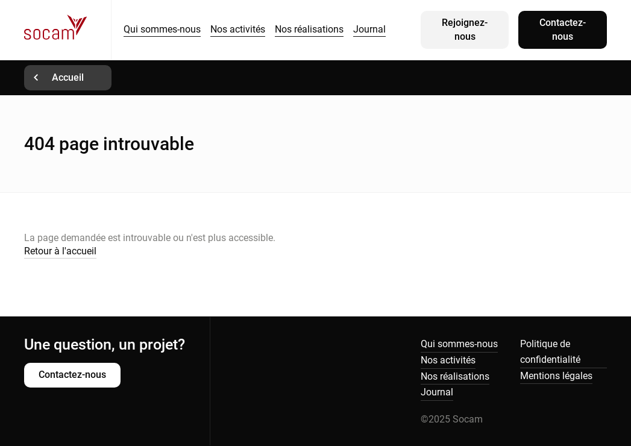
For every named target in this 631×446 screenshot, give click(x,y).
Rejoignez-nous (465, 29)
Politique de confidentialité (550, 351)
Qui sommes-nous (162, 29)
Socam (67, 30)
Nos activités (237, 29)
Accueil (68, 77)
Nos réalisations (309, 29)
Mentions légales (556, 376)
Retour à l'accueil (60, 251)
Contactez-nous (562, 29)
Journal (369, 29)
